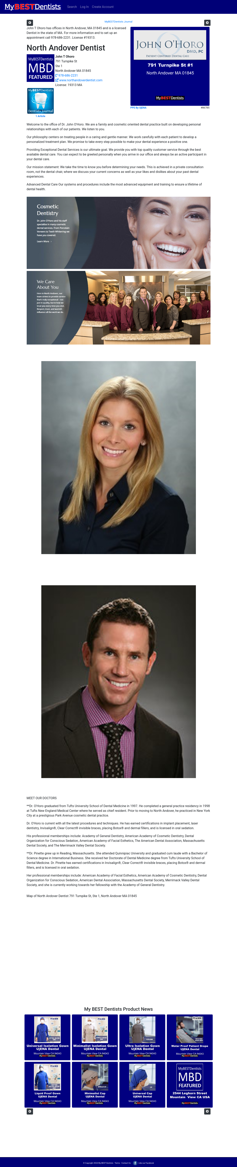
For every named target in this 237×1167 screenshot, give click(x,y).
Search (72, 7)
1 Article (40, 116)
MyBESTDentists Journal (118, 21)
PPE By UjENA (138, 107)
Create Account (103, 7)
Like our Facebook (143, 1163)
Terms (117, 1163)
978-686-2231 (66, 75)
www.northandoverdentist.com (79, 80)
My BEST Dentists (105, 1163)
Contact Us (126, 1163)
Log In (84, 7)
